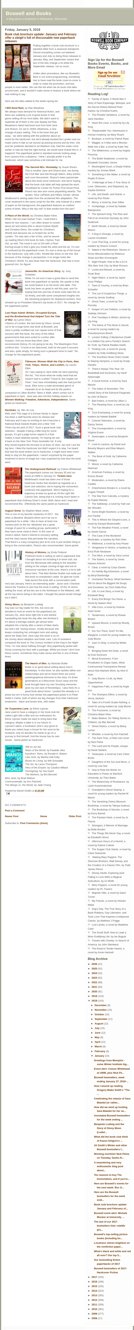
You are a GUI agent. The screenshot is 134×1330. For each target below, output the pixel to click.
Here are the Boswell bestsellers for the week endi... (109, 1196)
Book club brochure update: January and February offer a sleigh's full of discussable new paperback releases (41, 38)
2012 (95, 1300)
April (98, 1041)
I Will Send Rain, (14, 108)
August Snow (13, 510)
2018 (95, 1000)
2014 (95, 1290)
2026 (95, 964)
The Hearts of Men (36, 663)
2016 (95, 1281)
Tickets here (64, 476)
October (100, 1014)
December (101, 1005)
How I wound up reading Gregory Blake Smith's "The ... (112, 1090)
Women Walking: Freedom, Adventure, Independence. (36, 399)
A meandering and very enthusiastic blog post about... (108, 1166)
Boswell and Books (28, 13)
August (99, 1023)
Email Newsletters (105, 89)
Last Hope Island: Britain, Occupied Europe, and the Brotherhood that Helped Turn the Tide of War (32, 316)
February (100, 1051)
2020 (95, 991)
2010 (95, 1309)
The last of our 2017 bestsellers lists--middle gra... (109, 1225)
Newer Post (12, 816)
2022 (95, 982)
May (97, 1037)
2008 (95, 1318)
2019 (95, 996)
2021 (95, 986)
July (97, 1028)
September (101, 1019)
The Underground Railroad (40, 469)
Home (43, 816)
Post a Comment (15, 810)
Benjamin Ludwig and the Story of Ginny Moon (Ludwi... (109, 1128)
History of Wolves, (36, 552)
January (100, 1055)
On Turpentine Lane (16, 708)
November (101, 1009)
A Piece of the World (17, 215)
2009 (95, 1313)
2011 (95, 1304)
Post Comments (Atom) (34, 823)
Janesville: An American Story (43, 271)
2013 (95, 1295)
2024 (95, 973)
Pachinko (10, 410)
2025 (95, 968)
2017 (95, 1277)
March (99, 1046)
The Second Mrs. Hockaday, (41, 167)
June (98, 1032)
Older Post (75, 816)
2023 (95, 977)
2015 (95, 1286)
